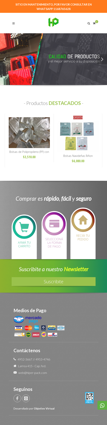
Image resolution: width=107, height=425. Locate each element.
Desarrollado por (34, 408)
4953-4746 (42, 359)
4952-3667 (25, 359)
